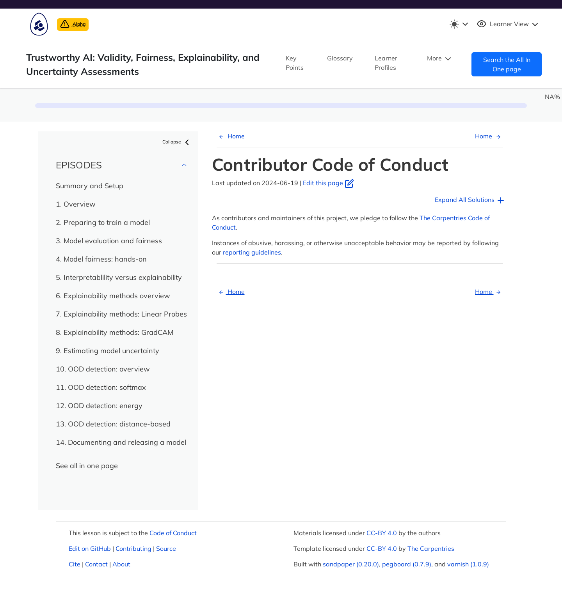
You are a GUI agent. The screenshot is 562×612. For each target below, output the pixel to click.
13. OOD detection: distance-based (113, 423)
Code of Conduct (173, 533)
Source (166, 548)
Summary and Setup (89, 185)
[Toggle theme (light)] (458, 24)
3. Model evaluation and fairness (109, 240)
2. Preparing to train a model (103, 222)
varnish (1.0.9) (468, 564)
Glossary (340, 58)
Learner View (508, 24)
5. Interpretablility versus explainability (119, 277)
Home (231, 136)
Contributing (133, 548)
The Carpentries (430, 548)
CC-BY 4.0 (381, 533)
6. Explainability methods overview (113, 295)
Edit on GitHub (90, 548)
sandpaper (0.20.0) (351, 564)
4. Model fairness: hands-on (101, 259)
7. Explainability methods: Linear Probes (121, 314)
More (440, 59)
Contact (96, 564)
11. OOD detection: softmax (101, 387)
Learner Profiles (386, 62)
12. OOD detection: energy (99, 405)
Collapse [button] (177, 142)
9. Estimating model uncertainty (107, 350)
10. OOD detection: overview (103, 368)
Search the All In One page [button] (506, 64)
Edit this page (328, 183)
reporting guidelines (252, 252)
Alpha (72, 24)
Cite (74, 564)
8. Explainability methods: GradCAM (114, 332)
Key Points (295, 62)
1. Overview (76, 204)
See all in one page (87, 465)
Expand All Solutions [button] (470, 200)
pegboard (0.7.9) (406, 564)
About (121, 564)
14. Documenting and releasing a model (121, 442)
